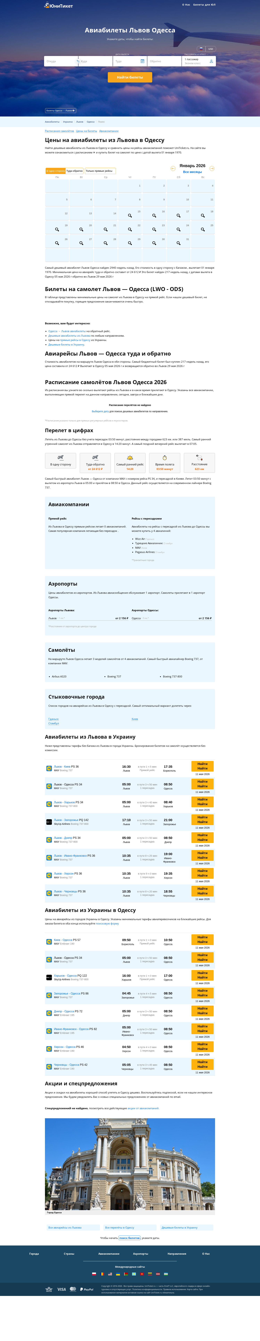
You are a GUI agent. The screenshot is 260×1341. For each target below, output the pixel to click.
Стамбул (53, 723)
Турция (68, 1264)
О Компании (209, 1259)
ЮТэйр (102, 1274)
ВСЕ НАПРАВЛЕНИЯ (179, 1299)
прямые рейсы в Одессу (75, 340)
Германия (70, 1284)
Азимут (102, 1279)
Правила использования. (174, 1334)
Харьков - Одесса (65, 975)
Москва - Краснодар (180, 1274)
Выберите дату (100, 411)
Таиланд (69, 1269)
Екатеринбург (37, 1284)
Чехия (67, 1289)
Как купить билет (212, 1299)
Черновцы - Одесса (67, 1064)
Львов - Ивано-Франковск (70, 855)
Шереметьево (141, 1264)
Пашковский (140, 1289)
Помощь (207, 1274)
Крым (67, 1259)
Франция (69, 1279)
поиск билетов (129, 1238)
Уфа (31, 1289)
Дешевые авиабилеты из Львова (69, 335)
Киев (135, 719)
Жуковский (139, 1274)
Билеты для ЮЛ (204, 4)
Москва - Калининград (181, 1279)
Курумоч (138, 1294)
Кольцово (139, 1284)
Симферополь (37, 1269)
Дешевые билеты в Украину (66, 344)
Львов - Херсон (64, 873)
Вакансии (208, 1289)
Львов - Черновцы (66, 891)
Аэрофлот (104, 1259)
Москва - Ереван (177, 1269)
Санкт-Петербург (39, 1264)
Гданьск (53, 719)
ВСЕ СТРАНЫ (71, 1299)
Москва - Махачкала (180, 1294)
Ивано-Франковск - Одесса (71, 1029)
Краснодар (35, 1274)
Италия (68, 1274)
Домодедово (140, 1259)
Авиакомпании (109, 131)
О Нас (186, 4)
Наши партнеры (212, 1284)
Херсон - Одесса (65, 1046)
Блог (205, 1294)
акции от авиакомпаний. (143, 1108)
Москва (33, 1259)
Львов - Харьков (65, 802)
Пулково (138, 1279)
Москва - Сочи (176, 1259)
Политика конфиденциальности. (147, 1334)
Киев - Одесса (63, 939)
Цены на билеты (86, 131)
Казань (33, 1294)
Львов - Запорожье (66, 820)
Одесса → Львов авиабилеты (67, 331)
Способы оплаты (212, 1269)
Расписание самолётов (59, 131)
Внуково (138, 1269)
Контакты (208, 1264)
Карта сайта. (192, 1334)
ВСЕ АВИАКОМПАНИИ (111, 1299)
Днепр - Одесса (64, 1011)
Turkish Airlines (107, 1289)
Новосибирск (37, 1279)
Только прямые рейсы (99, 170)
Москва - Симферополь (181, 1264)
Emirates (103, 1284)
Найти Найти (203, 766)
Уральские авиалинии (111, 1269)
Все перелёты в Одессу (119, 1227)
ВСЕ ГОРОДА (36, 1299)
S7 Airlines (104, 1264)
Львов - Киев (62, 766)
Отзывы (207, 1279)
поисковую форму (107, 923)
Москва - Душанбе (179, 1284)
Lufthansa (104, 1294)
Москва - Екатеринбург (181, 1289)
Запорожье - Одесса (67, 993)
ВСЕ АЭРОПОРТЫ (143, 1299)
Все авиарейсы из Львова (64, 1227)
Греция (68, 1294)
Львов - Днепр (63, 837)
